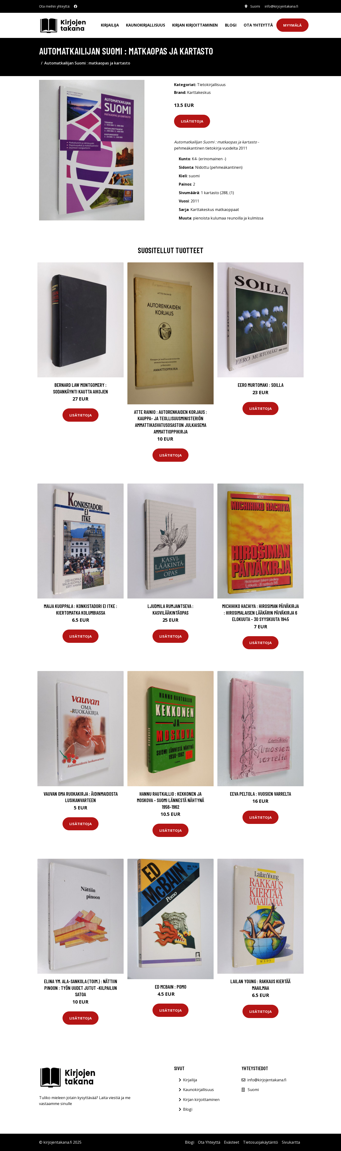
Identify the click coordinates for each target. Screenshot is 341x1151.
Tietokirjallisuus (211, 84)
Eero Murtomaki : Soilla (260, 385)
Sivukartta (291, 1142)
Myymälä (292, 25)
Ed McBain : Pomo (170, 987)
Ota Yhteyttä (258, 25)
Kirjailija (110, 25)
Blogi (231, 25)
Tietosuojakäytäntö (260, 1142)
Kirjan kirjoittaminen (195, 25)
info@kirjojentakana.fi (281, 6)
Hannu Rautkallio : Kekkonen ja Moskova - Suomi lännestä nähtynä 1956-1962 (170, 800)
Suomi (255, 6)
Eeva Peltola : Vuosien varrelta (260, 794)
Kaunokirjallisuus (145, 25)
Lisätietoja (192, 121)
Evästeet (231, 1142)
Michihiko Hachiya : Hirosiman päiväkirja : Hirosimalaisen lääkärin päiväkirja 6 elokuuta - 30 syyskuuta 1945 (260, 612)
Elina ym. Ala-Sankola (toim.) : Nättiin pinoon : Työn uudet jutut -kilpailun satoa (80, 987)
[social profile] (75, 6)
